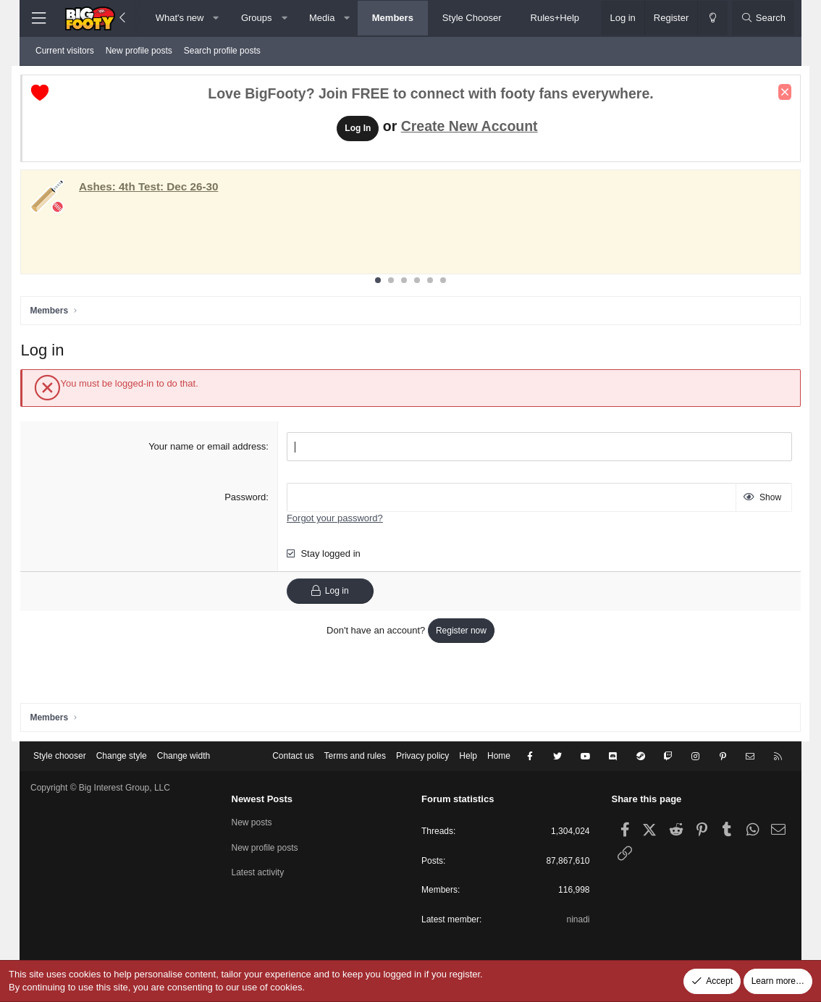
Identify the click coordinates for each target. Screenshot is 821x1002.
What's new (180, 17)
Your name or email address (210, 447)
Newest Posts (262, 798)
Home (498, 756)
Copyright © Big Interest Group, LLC (100, 788)
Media (321, 17)
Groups (256, 17)
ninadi (577, 919)
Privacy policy (422, 756)
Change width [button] (183, 756)
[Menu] (38, 18)
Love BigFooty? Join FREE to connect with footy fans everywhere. (430, 96)
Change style (121, 756)
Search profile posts (222, 51)
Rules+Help (555, 17)
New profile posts (139, 51)
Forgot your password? (338, 519)
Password (248, 498)
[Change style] (712, 18)
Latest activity (258, 872)
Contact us (292, 756)
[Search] (763, 18)
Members (392, 17)
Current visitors (64, 51)
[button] (216, 18)
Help (468, 756)
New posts (252, 822)
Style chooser (59, 756)
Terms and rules (355, 756)
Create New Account (469, 127)
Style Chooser (472, 17)
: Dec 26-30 (158, 188)
